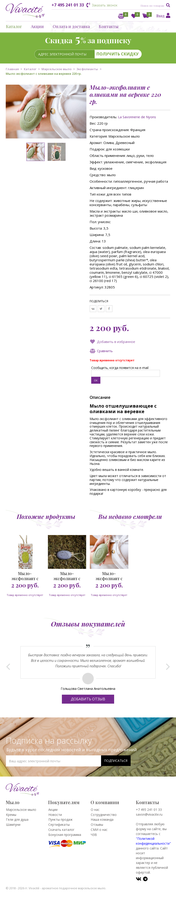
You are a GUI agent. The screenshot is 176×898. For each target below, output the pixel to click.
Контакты (108, 26)
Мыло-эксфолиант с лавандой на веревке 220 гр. (67, 576)
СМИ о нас (99, 829)
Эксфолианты (87, 69)
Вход (160, 15)
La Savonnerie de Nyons (137, 117)
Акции (37, 26)
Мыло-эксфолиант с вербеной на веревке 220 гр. (25, 576)
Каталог (14, 26)
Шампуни (13, 824)
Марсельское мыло (56, 69)
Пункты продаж (60, 819)
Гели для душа (17, 819)
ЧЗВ (94, 834)
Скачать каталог (61, 829)
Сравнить (105, 350)
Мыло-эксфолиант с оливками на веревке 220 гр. (109, 576)
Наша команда (102, 819)
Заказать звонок (104, 5)
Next (168, 665)
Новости (55, 814)
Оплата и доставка (71, 26)
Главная (12, 69)
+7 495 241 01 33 (68, 5)
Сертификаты (59, 824)
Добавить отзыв (88, 699)
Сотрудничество (104, 814)
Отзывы (97, 824)
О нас (95, 809)
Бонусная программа (64, 834)
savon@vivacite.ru (149, 814)
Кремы (11, 814)
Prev (8, 665)
